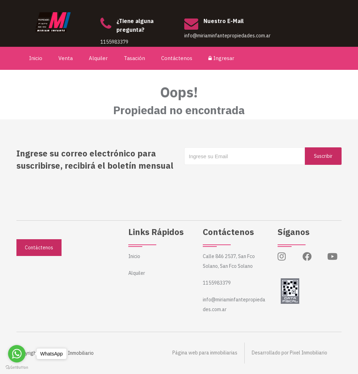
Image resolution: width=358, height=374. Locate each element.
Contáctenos (177, 58)
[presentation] (237, 178)
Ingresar (222, 58)
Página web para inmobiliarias (204, 353)
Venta (66, 58)
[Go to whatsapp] (17, 353)
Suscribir (323, 156)
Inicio (36, 58)
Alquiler (98, 58)
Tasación (134, 58)
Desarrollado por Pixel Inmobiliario (289, 353)
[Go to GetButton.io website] (17, 367)
